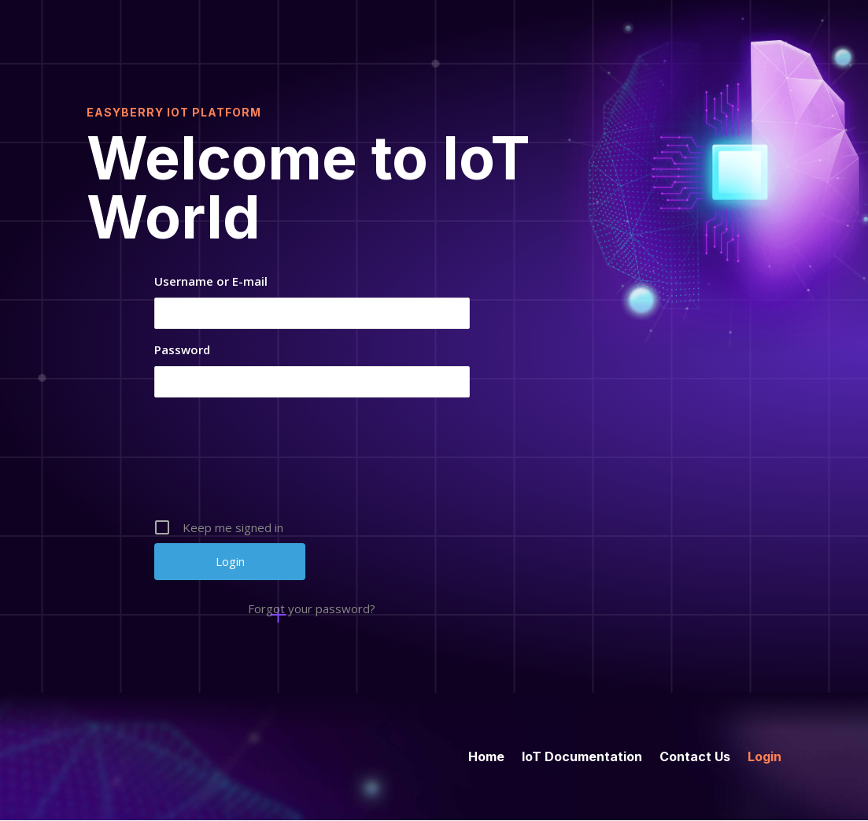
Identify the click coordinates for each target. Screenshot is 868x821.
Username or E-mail (211, 281)
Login (764, 755)
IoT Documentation (582, 755)
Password (182, 349)
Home (486, 755)
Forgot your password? (311, 608)
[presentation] (313, 463)
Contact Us (694, 755)
